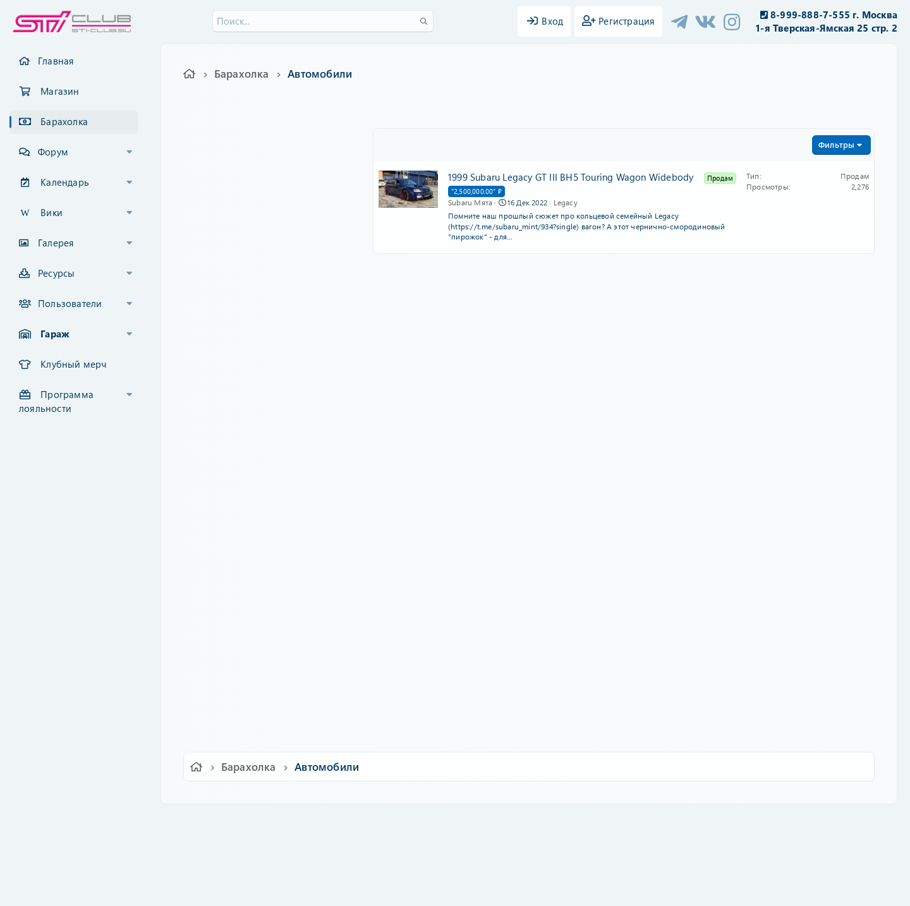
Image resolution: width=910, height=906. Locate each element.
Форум (53, 151)
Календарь (64, 182)
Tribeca (220, 623)
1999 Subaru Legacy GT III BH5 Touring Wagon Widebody (570, 177)
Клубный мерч (73, 364)
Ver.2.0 (211, 822)
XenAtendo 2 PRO (406, 869)
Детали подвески (243, 372)
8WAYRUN (513, 859)
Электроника (234, 247)
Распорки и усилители (255, 268)
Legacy (220, 643)
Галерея (56, 242)
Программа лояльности (56, 401)
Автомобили (227, 477)
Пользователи (70, 303)
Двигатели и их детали (255, 435)
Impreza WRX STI (242, 539)
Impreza (222, 498)
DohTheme (488, 888)
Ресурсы (56, 273)
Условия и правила (425, 822)
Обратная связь (344, 822)
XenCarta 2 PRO (406, 859)
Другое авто (232, 685)
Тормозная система (249, 352)
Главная (56, 60)
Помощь (635, 822)
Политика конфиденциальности (541, 822)
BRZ (214, 581)
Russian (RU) (270, 822)
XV (211, 602)
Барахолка (64, 121)
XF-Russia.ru (57, 849)
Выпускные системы (250, 289)
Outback (223, 664)
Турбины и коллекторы (257, 414)
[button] (129, 152)
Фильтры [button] (836, 144)
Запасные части (234, 164)
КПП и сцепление (245, 393)
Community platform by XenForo (454, 840)
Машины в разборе (249, 727)
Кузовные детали (243, 331)
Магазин (59, 91)
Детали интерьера (246, 185)
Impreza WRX (234, 518)
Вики (51, 212)
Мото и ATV (231, 706)
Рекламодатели (233, 456)
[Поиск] (323, 21)
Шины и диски (237, 310)
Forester (222, 560)
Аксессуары (231, 226)
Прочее (222, 206)
